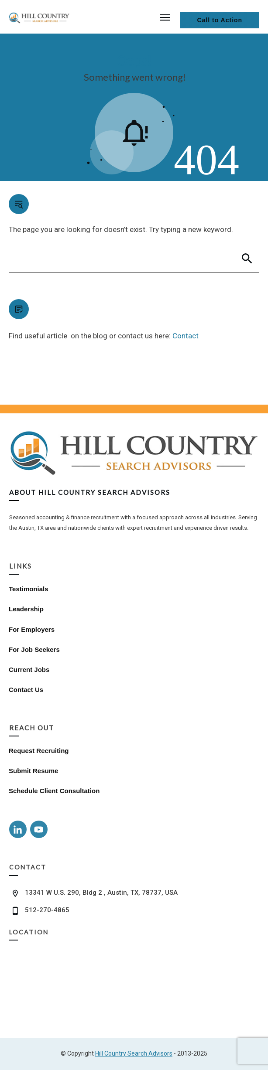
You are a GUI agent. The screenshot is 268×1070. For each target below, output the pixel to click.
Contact (185, 335)
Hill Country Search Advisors (133, 1053)
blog (100, 335)
